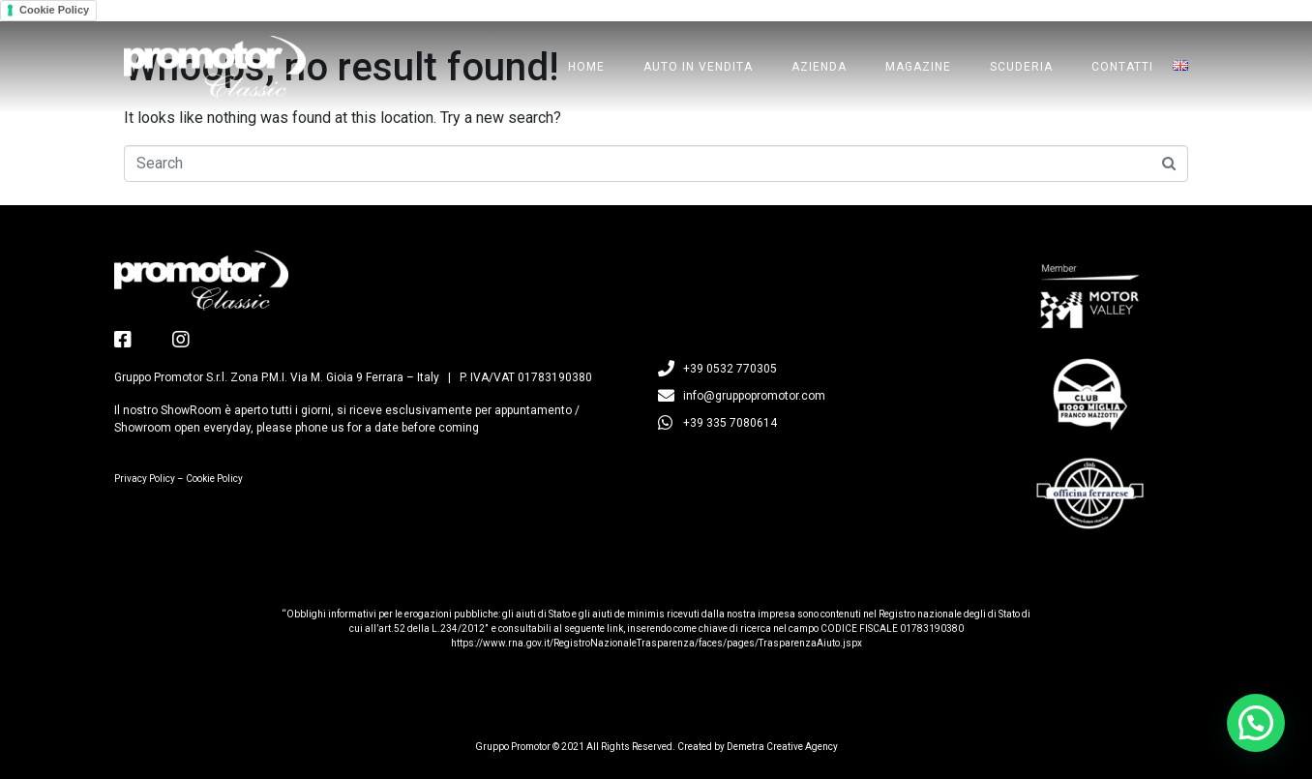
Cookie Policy (54, 9)
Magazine (918, 67)
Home (586, 67)
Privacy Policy (144, 478)
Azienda (819, 67)
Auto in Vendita (698, 67)
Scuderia (1021, 67)
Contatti (1122, 67)
